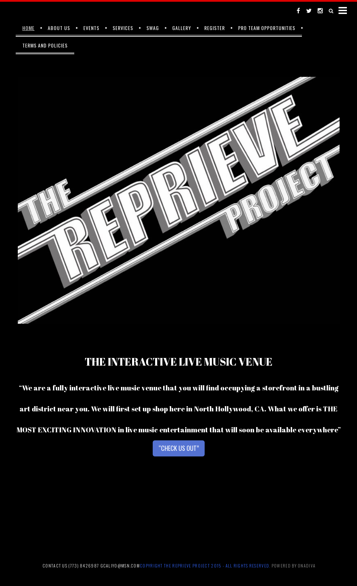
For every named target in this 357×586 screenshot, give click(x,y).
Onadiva (307, 566)
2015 (216, 566)
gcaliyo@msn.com (120, 566)
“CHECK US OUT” (179, 448)
